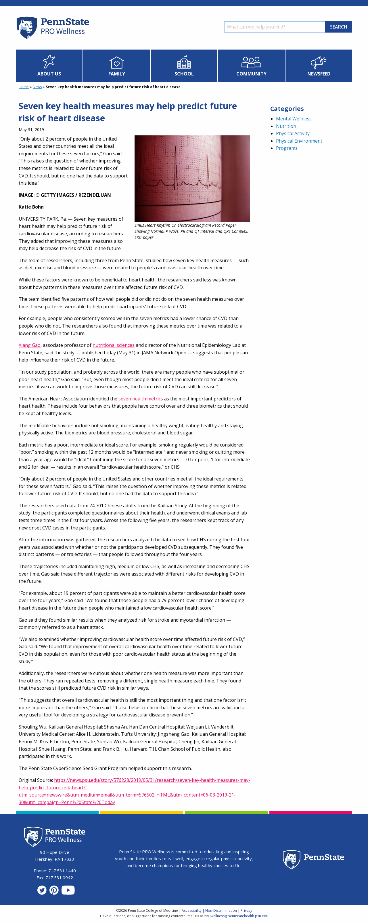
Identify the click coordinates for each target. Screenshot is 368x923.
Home (24, 86)
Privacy (246, 910)
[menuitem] (49, 66)
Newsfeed (318, 74)
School (184, 74)
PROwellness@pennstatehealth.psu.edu (236, 915)
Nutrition (286, 126)
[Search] (274, 27)
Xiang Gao (30, 345)
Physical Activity (293, 133)
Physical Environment (299, 141)
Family (116, 74)
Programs (287, 148)
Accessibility (192, 910)
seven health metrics (140, 399)
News (37, 86)
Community (251, 74)
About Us (49, 74)
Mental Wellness (294, 119)
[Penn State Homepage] (313, 860)
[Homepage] (52, 39)
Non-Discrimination (221, 910)
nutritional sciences (114, 345)
